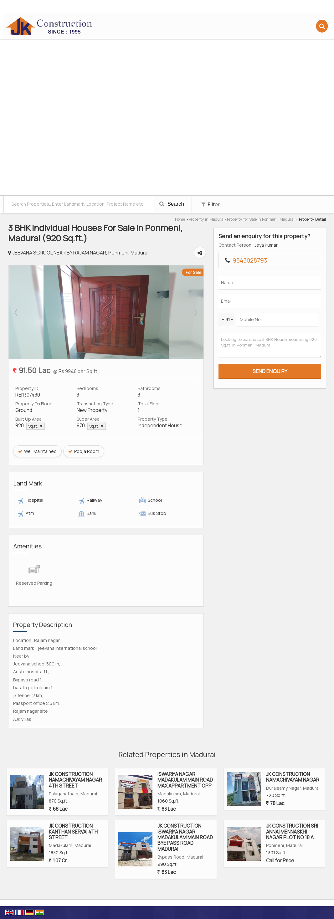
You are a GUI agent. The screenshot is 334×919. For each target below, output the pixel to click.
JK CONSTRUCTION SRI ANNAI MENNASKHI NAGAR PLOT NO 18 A (292, 832)
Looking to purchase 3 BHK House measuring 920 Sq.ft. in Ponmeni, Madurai (291, 351)
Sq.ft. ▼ (35, 426)
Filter (210, 204)
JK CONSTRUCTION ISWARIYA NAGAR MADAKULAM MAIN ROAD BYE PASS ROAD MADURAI (185, 837)
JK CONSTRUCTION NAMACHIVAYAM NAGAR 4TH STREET (75, 780)
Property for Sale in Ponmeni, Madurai (261, 219)
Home (180, 219)
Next (229, 312)
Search (171, 204)
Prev (17, 312)
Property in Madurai (206, 219)
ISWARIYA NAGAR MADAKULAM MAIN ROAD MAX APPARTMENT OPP (185, 780)
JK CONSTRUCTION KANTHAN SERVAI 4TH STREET (73, 832)
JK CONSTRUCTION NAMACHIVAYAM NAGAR (292, 777)
